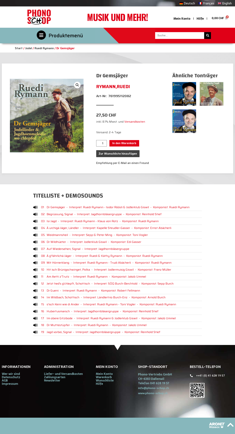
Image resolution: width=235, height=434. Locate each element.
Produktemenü (66, 35)
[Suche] (207, 35)
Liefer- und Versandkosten (63, 373)
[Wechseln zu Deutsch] (187, 3)
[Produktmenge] (101, 143)
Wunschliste (105, 380)
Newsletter (52, 380)
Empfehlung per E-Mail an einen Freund (122, 163)
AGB (5, 380)
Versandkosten (134, 121)
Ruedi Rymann (44, 48)
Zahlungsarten (54, 377)
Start (19, 48)
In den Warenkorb (124, 143)
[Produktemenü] (41, 35)
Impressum (10, 383)
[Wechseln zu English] (225, 3)
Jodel (28, 48)
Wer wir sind (11, 373)
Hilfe (200, 18)
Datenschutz (11, 377)
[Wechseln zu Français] (206, 3)
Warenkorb (104, 377)
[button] (77, 85)
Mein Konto (181, 18)
